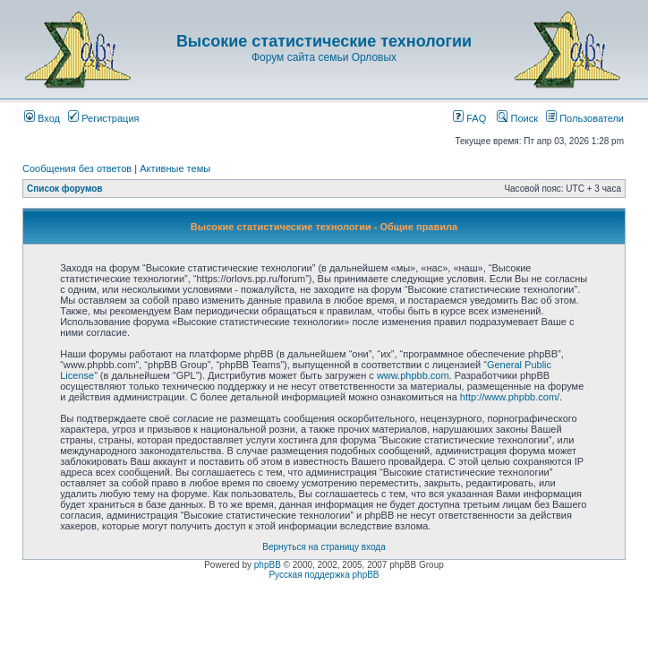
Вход (42, 118)
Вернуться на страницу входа (323, 547)
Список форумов (65, 189)
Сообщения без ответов (77, 168)
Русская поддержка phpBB (324, 575)
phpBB (267, 565)
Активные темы (175, 168)
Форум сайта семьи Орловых (324, 57)
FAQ (469, 118)
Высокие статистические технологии (324, 41)
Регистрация (103, 118)
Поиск (517, 118)
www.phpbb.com (413, 375)
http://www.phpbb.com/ (509, 396)
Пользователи (585, 118)
